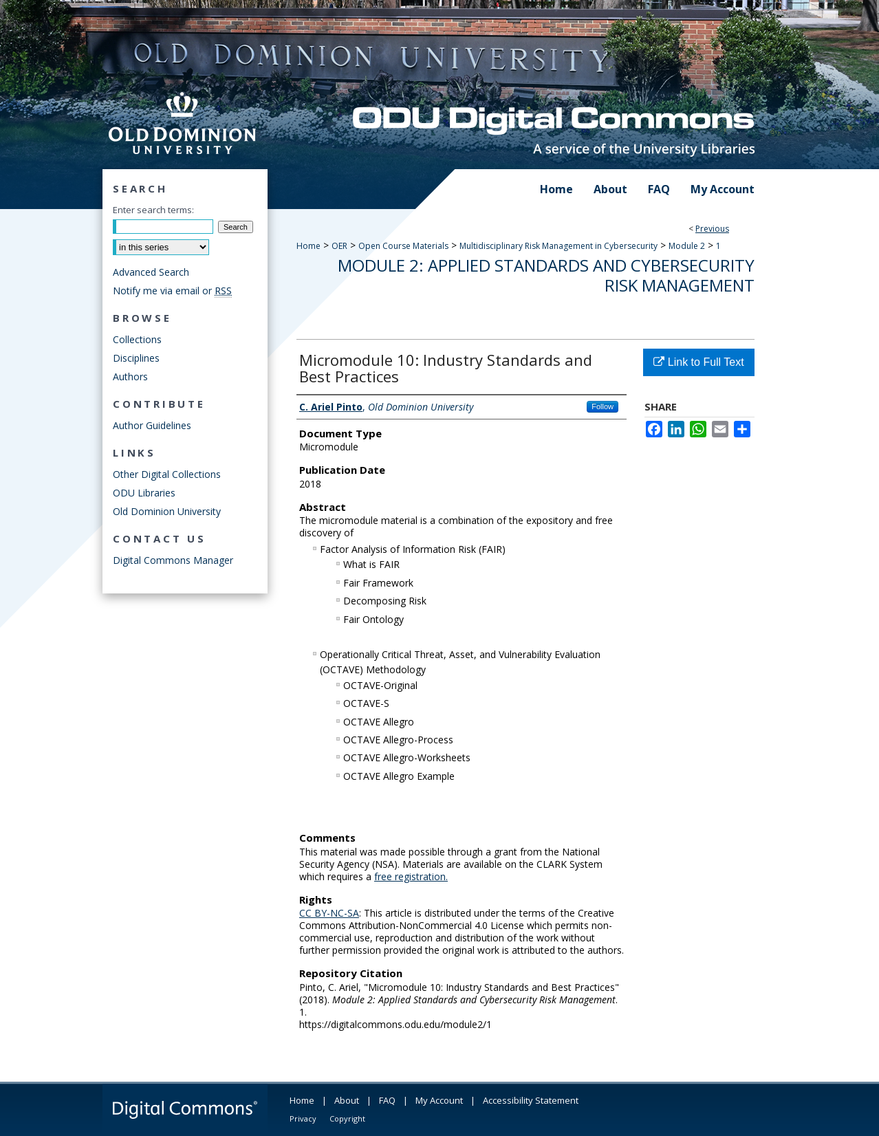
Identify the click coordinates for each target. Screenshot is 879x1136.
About (346, 1100)
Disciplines (136, 357)
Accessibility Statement (530, 1100)
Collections (137, 339)
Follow (603, 406)
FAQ (387, 1100)
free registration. (411, 876)
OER (339, 246)
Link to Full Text (698, 362)
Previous (712, 228)
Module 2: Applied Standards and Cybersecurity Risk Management (546, 275)
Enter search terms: (153, 210)
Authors (130, 376)
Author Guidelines (152, 425)
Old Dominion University (167, 511)
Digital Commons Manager (173, 560)
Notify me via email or (172, 290)
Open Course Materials (403, 246)
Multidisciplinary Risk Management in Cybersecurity (558, 246)
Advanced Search (151, 271)
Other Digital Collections (167, 474)
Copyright (347, 1118)
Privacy (303, 1118)
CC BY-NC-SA (329, 912)
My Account (439, 1100)
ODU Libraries (144, 492)
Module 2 (687, 246)
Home (308, 246)
